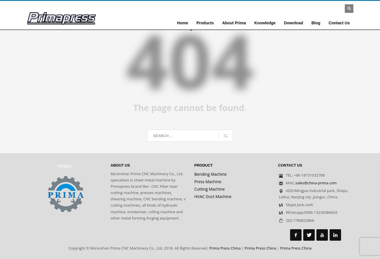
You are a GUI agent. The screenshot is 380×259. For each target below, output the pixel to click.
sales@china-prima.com (316, 182)
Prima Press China (225, 248)
